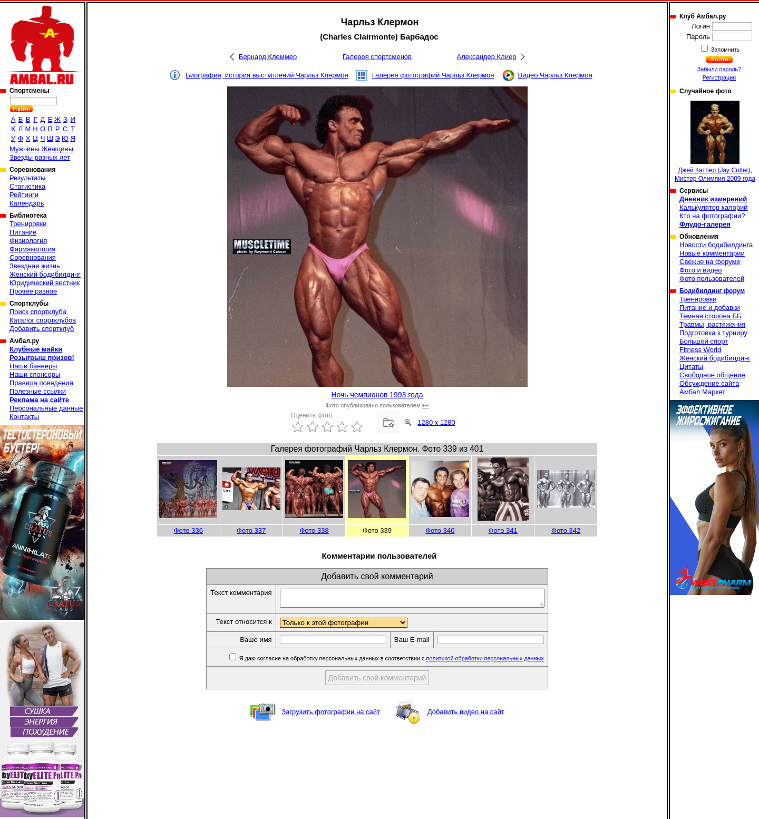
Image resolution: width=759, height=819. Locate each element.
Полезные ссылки (37, 391)
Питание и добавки (709, 307)
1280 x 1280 (436, 422)
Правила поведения (41, 383)
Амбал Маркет (702, 392)
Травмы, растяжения (712, 324)
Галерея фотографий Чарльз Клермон (433, 75)
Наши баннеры (33, 366)
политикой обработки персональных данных (501, 661)
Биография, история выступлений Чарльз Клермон (267, 75)
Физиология (28, 241)
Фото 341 (503, 530)
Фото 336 (188, 530)
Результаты (27, 178)
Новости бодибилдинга (716, 245)
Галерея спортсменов (377, 57)
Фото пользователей (711, 278)
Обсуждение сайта (709, 383)
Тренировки (27, 224)
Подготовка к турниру (713, 333)
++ (425, 405)
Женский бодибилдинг (45, 274)
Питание (22, 232)
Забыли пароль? (719, 69)
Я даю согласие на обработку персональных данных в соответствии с (407, 661)
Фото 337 (251, 530)
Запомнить (724, 49)
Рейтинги (23, 195)
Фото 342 (565, 530)
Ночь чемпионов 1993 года (377, 395)
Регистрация (719, 77)
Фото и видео (700, 270)
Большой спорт (703, 341)
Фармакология (32, 249)
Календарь (26, 203)
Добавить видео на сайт (465, 715)
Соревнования (32, 257)
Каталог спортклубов (42, 320)
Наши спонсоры (34, 374)
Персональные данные (46, 408)
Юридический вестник (44, 283)
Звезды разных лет (39, 157)
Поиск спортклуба (37, 312)
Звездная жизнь (34, 266)
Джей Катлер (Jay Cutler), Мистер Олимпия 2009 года (715, 141)
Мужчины (24, 149)
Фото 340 (439, 530)
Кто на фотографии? (712, 216)
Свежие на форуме (710, 262)
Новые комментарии (712, 253)
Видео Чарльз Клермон (555, 75)
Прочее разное (33, 291)
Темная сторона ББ (710, 316)
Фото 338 (313, 530)
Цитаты (691, 366)
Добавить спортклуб (41, 329)
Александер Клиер (487, 57)
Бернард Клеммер (268, 57)
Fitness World (700, 350)
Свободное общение (712, 375)
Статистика (27, 186)
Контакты (24, 417)
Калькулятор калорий (713, 207)
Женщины (57, 149)
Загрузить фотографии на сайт (330, 715)
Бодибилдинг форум (712, 291)
